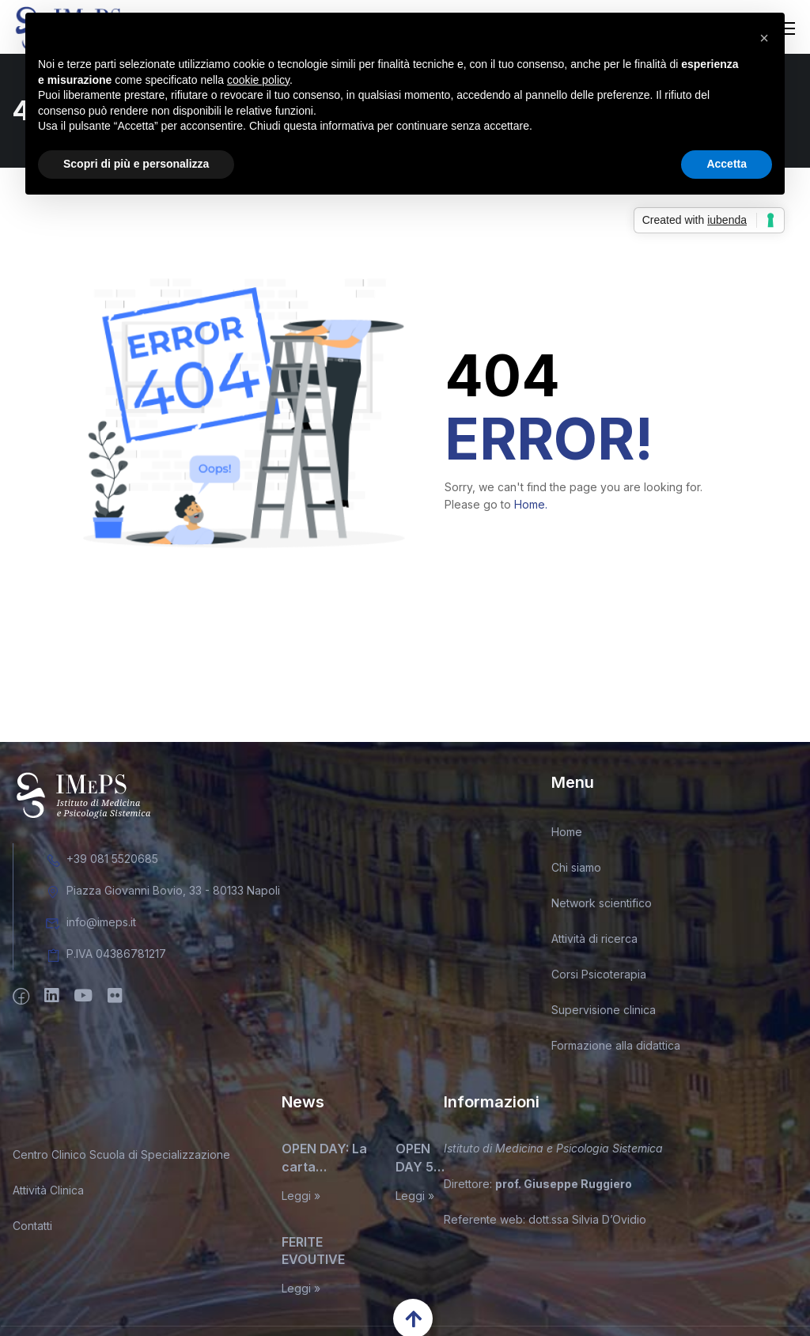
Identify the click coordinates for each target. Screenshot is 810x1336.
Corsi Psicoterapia (598, 977)
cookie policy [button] (258, 80)
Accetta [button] (726, 163)
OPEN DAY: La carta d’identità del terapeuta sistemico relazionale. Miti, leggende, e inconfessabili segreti (325, 1161)
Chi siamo (576, 870)
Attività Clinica (48, 1193)
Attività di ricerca (594, 941)
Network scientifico (601, 906)
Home (566, 835)
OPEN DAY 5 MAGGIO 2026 (422, 1161)
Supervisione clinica (603, 1013)
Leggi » (301, 1198)
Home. (530, 507)
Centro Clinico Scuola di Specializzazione (121, 1157)
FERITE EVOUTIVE (313, 1253)
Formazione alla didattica (615, 1048)
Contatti (32, 1229)
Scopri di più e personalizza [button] (136, 163)
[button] (764, 38)
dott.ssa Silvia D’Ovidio (587, 1221)
